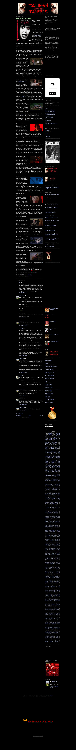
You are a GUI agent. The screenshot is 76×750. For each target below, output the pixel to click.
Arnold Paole (49, 493)
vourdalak (56, 485)
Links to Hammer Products (50, 114)
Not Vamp (56, 446)
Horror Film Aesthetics (49, 399)
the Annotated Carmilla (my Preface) (52, 220)
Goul (53, 516)
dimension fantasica (49, 387)
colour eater (56, 540)
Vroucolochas (48, 539)
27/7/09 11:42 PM (23, 372)
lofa (57, 599)
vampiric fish (48, 509)
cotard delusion (55, 585)
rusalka (50, 525)
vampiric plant (57, 467)
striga (55, 613)
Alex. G (20, 375)
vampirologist (47, 636)
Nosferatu (37, 140)
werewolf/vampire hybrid (52, 469)
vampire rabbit (52, 530)
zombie (50, 434)
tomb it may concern (49, 393)
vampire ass (54, 550)
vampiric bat (54, 553)
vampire (47, 432)
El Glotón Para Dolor (55, 559)
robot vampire (55, 503)
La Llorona (56, 564)
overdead (56, 608)
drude (50, 587)
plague (58, 462)
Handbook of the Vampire (50, 227)
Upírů (52, 572)
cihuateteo (51, 518)
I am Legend (47, 136)
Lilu (55, 566)
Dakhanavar (48, 535)
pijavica (54, 609)
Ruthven (52, 462)
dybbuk (56, 520)
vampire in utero (47, 623)
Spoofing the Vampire (49, 222)
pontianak (53, 498)
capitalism (50, 465)
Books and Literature (49, 116)
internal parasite (48, 475)
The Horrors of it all (48, 379)
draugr (48, 489)
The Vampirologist (48, 391)
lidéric (46, 599)
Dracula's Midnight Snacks (50, 212)
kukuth (47, 596)
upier (49, 619)
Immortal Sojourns (48, 376)
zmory (46, 642)
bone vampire (56, 582)
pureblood (54, 460)
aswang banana (49, 580)
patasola (46, 609)
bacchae (51, 581)
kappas (47, 595)
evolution (46, 521)
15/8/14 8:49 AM (23, 410)
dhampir (55, 453)
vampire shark (56, 512)
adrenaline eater (47, 577)
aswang (56, 458)
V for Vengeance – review (53, 341)
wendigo (55, 490)
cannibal (48, 479)
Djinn (52, 535)
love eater (50, 600)
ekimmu (56, 587)
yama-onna (51, 641)
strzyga (57, 614)
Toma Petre (47, 572)
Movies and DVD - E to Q (50, 111)
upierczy (52, 619)
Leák (52, 536)
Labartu (52, 566)
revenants (48, 476)
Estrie (55, 535)
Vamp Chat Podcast (49, 402)
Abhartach (46, 534)
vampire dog (49, 485)
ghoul (51, 458)
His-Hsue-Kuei (57, 562)
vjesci (50, 637)
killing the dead (48, 397)
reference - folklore (51, 463)
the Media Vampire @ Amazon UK (51, 204)
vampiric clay (47, 628)
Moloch (55, 536)
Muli (55, 567)
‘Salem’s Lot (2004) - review (54, 334)
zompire (50, 446)
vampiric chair (56, 627)
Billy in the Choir (57, 557)
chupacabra (49, 467)
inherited (56, 511)
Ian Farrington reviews (49, 400)
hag (53, 511)
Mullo (58, 567)
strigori (47, 614)
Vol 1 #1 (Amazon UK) (49, 246)
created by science (50, 443)
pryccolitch (51, 610)
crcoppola (21, 328)
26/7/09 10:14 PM (23, 325)
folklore (48, 471)
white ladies (48, 640)
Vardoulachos (52, 573)
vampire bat (50, 504)
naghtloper (58, 604)
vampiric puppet (48, 513)
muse (49, 604)
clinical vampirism (56, 472)
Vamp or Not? (47, 119)
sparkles (46, 466)
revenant (47, 470)
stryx (54, 614)
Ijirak (56, 563)
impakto (57, 543)
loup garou (51, 545)
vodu (53, 637)
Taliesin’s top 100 (52, 314)
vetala (49, 532)
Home (30, 415)
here (35, 272)
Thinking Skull (48, 373)
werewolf (58, 433)
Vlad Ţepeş (54, 440)
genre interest (48, 439)
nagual (48, 605)
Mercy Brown (53, 495)
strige (59, 613)
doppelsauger (53, 586)
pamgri (50, 548)
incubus (48, 474)
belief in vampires (52, 438)
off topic (52, 608)
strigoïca (51, 614)
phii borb (50, 609)
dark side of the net (48, 382)
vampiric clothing (52, 531)
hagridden (56, 502)
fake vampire (55, 471)
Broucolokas (48, 558)
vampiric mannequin (48, 632)
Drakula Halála (47, 559)
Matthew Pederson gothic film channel (52, 388)
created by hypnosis (49, 502)
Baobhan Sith (48, 516)
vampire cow (50, 512)
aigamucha (53, 577)
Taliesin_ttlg (21, 295)
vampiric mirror (55, 632)
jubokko (53, 594)
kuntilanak (52, 483)
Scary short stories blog (49, 378)
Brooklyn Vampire (57, 534)
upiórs (56, 619)
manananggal (55, 479)
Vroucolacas (58, 573)
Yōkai (50, 497)
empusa (50, 590)
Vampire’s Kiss (23, 96)
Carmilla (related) (48, 472)
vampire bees (56, 622)
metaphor (56, 521)
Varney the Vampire (49, 131)
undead (50, 433)
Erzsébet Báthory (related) (49, 562)
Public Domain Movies (49, 375)
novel (33, 48)
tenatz (47, 617)
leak (57, 596)
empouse (46, 590)
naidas (51, 605)
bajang (57, 581)
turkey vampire (57, 508)
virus (55, 452)
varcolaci (46, 637)
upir (59, 619)
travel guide (51, 618)
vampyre (53, 488)
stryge (49, 550)
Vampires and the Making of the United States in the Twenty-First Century (51, 234)
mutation (50, 503)
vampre (52, 636)
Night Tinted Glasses (49, 394)
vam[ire (47, 622)
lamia (56, 465)
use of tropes (54, 442)
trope (55, 618)
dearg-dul (53, 497)
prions (46, 610)
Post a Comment (19, 413)
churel (50, 585)
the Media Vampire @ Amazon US (51, 207)
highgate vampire (51, 543)
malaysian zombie (57, 600)
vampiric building (55, 474)
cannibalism (53, 461)
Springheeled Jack (51, 571)
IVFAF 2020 (57, 470)
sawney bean (55, 525)
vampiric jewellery (55, 631)
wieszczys (57, 554)
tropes (54, 527)
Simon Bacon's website (49, 362)
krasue (51, 481)
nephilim (58, 497)
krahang (51, 595)
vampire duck (56, 499)
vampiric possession (49, 447)
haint (46, 543)
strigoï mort (52, 484)
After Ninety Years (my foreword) (51, 217)
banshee (58, 539)
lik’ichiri (50, 599)
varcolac (57, 636)
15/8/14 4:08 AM (23, 404)
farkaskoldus (54, 591)
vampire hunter (54, 451)
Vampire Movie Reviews (49, 365)
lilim (53, 521)
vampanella (51, 622)
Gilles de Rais (52, 494)
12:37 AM (30, 274)
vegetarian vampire (56, 476)
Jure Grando (54, 509)
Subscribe (52, 93)
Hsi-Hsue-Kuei (52, 563)
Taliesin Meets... (48, 120)
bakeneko (58, 488)
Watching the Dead (48, 360)
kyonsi (46, 451)
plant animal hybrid (55, 548)
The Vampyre (47, 130)
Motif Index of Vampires (49, 372)
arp (55, 539)
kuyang (53, 544)
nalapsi (55, 605)
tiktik (46, 527)
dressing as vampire (49, 520)
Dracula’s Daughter (37, 35)
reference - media (54, 448)
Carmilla (46, 133)
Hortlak (47, 563)
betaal (47, 540)
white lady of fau (55, 640)
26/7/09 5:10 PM (23, 317)
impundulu (49, 594)
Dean (46, 381)
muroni (46, 604)
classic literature (56, 456)
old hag (48, 498)
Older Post (41, 415)
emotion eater (49, 507)
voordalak (53, 532)
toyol (50, 527)
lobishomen (54, 599)
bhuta (50, 582)
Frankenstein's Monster (49, 444)
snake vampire (53, 480)
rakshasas (56, 610)
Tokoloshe (56, 571)
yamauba (56, 641)
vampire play (48, 553)
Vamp (22, 114)
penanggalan (47, 488)
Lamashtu (47, 536)
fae (50, 511)
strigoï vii (58, 484)
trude (58, 618)
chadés (46, 585)
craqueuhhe (47, 586)
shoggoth (46, 549)
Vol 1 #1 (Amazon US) (49, 244)
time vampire (56, 617)
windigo (57, 532)
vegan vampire (55, 513)
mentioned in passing (55, 466)
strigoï (52, 470)
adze (52, 539)
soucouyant (54, 549)
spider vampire (51, 613)
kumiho (51, 596)
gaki (57, 591)
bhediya (46, 582)
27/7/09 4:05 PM (23, 355)
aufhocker (54, 580)
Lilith (57, 449)
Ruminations (47, 122)
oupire (46, 548)
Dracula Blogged (48, 385)
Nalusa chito (52, 568)
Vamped (46, 363)
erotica (54, 590)
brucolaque (51, 540)
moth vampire (56, 545)
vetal (49, 554)
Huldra (59, 535)
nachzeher (53, 604)
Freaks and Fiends (48, 384)
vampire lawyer (53, 623)
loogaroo (46, 600)
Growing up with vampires (50, 215)
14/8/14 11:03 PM (23, 395)
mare (46, 503)
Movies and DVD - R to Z (50, 113)
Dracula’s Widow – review (23, 18)
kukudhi (58, 595)
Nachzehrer (47, 568)
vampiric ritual (47, 633)
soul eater (47, 460)
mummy (46, 449)
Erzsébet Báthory (48, 452)
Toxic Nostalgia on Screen (50, 230)
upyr (46, 504)
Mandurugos (51, 567)
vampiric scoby (53, 633)
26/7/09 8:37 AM (23, 292)
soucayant (51, 508)
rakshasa (46, 508)
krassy (55, 595)
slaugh (46, 613)
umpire (46, 619)
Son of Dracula (39, 33)
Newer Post (18, 415)
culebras (56, 518)
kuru (50, 521)
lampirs (55, 596)
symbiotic (56, 526)
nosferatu (47, 442)
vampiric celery (50, 627)
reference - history (56, 475)
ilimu (46, 594)
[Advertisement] (52, 283)
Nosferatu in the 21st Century (50, 225)
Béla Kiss (53, 558)
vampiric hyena (48, 631)
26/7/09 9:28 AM (23, 310)
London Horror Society (49, 369)
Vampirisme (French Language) (51, 366)
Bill (19, 282)
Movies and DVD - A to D (50, 110)
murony (46, 522)
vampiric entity (48, 490)
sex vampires (54, 489)
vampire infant (50, 457)
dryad (53, 587)
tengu (51, 617)
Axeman (52, 557)
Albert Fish (51, 534)
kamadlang (58, 594)
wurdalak (46, 641)
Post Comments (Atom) (26, 417)
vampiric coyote (53, 628)
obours (48, 608)
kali (54, 507)
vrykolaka (57, 637)
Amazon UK (50, 695)
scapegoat (47, 526)
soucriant (51, 526)
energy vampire (56, 437)
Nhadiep (57, 568)
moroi (57, 507)
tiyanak (51, 499)
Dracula (46, 134)
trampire (46, 618)
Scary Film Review (48, 396)
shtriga (50, 549)
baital (54, 581)
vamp (59, 463)
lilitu (46, 512)
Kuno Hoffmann (51, 564)
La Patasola (47, 566)
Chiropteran (56, 504)
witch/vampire (47, 456)
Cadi (57, 558)
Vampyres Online (48, 390)
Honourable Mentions (49, 117)
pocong (57, 609)
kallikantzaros (47, 544)
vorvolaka (52, 554)
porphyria (46, 480)
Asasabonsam (47, 557)
